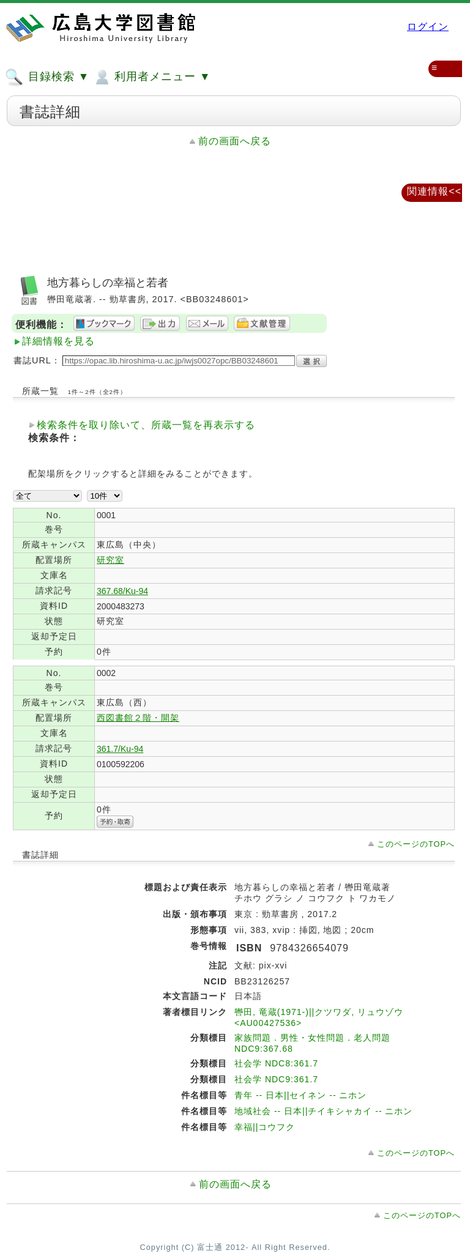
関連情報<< (434, 191)
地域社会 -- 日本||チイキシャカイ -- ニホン (323, 1111)
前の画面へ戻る (234, 141)
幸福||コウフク (264, 1127)
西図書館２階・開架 (138, 718)
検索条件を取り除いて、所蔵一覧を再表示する (146, 425)
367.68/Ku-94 (122, 591)
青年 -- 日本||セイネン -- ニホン (300, 1095)
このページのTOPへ (416, 844)
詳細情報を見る (58, 341)
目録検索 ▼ (47, 77)
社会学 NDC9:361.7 (276, 1079)
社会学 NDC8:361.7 (276, 1063)
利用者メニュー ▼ (151, 77)
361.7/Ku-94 (120, 749)
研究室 (110, 560)
